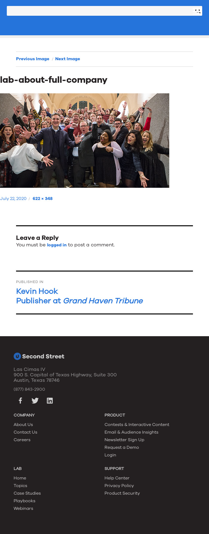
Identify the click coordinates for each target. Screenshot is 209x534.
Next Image (67, 59)
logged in (57, 245)
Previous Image (32, 59)
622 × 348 (43, 199)
